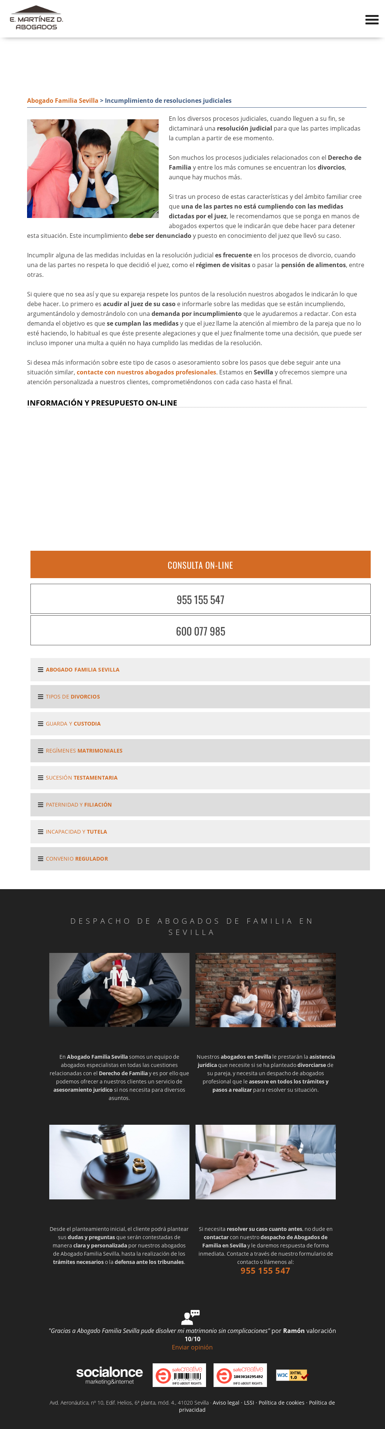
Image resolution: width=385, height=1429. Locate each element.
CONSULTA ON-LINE (200, 565)
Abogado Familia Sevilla (63, 100)
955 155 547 (200, 599)
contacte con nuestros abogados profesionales (146, 372)
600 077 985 (200, 631)
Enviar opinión (192, 1347)
